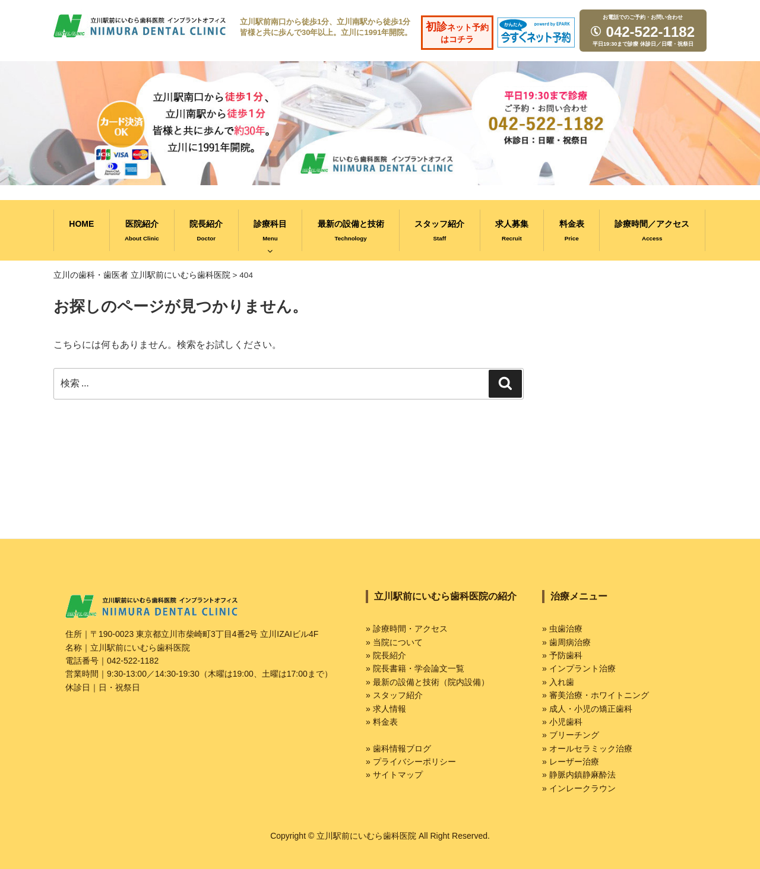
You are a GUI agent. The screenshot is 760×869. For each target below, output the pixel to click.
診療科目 (270, 237)
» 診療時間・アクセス (407, 628)
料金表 (571, 230)
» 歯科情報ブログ (398, 748)
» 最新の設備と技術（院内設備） (427, 682)
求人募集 (511, 230)
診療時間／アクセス (652, 230)
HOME (81, 224)
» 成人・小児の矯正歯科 (587, 708)
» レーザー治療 (570, 761)
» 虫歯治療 (562, 628)
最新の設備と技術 (351, 230)
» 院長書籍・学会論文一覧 (415, 668)
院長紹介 (206, 230)
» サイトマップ (394, 774)
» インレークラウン (579, 788)
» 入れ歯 (558, 682)
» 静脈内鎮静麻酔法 (579, 774)
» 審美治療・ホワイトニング (595, 695)
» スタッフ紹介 (394, 695)
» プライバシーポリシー (411, 761)
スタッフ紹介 (439, 230)
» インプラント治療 (579, 668)
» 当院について (394, 642)
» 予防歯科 (562, 655)
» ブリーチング (570, 735)
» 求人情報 (386, 708)
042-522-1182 (641, 32)
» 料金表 (382, 722)
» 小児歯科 (562, 722)
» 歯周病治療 (566, 642)
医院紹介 (142, 230)
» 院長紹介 (386, 655)
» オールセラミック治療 (587, 748)
